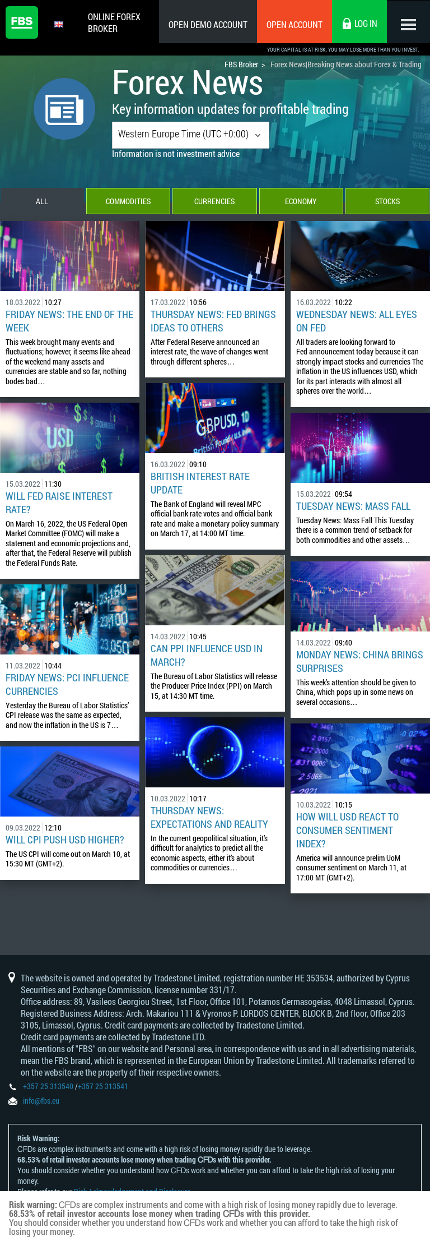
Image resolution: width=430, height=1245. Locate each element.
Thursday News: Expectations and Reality (209, 818)
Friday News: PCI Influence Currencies (67, 685)
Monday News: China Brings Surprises (359, 662)
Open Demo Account (206, 24)
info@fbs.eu (41, 1101)
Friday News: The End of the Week (69, 321)
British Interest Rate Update (200, 484)
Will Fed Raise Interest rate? (59, 503)
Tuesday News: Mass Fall (353, 507)
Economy (301, 202)
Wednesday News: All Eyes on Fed (356, 321)
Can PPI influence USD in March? (207, 656)
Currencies (215, 202)
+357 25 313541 (103, 1087)
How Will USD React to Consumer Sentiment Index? (347, 831)
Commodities (128, 202)
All (42, 202)
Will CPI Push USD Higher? (65, 840)
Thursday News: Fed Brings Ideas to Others (213, 321)
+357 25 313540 (48, 1087)
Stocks (388, 202)
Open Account (293, 24)
